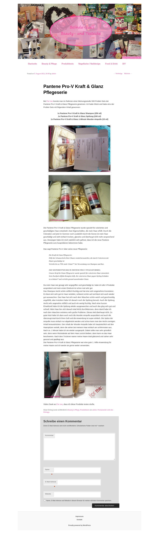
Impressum (79, 516)
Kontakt (79, 520)
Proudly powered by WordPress (79, 525)
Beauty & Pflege (49, 64)
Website (48, 494)
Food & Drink (111, 64)
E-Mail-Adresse (50, 482)
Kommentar (49, 435)
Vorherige (118, 73)
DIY (124, 64)
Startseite (32, 64)
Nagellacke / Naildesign (89, 64)
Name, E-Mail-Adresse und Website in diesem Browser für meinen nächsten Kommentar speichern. (79, 500)
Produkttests (68, 64)
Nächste (128, 73)
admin (54, 74)
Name (48, 470)
